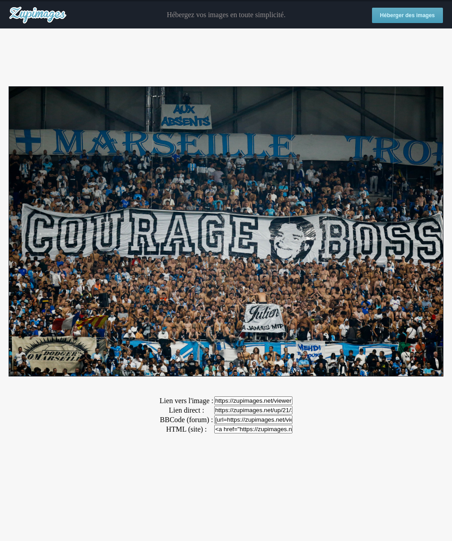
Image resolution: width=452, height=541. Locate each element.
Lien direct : (186, 410)
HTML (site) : (186, 429)
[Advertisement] (226, 58)
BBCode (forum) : (186, 419)
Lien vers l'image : (186, 401)
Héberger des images (407, 15)
